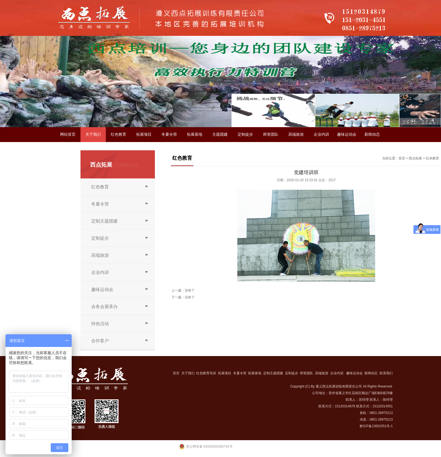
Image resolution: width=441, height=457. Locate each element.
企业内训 (321, 134)
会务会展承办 (104, 306)
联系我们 (68, 149)
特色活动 (100, 323)
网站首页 (68, 134)
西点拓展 (415, 158)
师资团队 (270, 134)
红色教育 (118, 134)
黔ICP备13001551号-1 (376, 426)
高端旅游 (296, 134)
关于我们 (93, 134)
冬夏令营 (169, 134)
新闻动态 (372, 134)
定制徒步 (245, 134)
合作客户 (100, 340)
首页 (402, 158)
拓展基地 (194, 134)
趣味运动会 (346, 134)
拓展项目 (144, 134)
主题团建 (220, 134)
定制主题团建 (104, 221)
